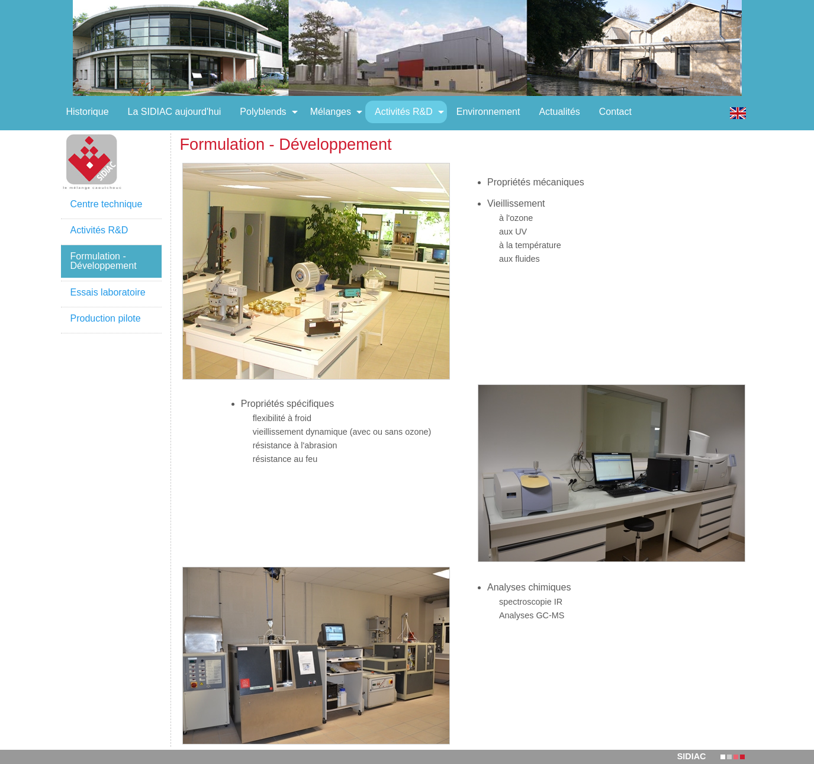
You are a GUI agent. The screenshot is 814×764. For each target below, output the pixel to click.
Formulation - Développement (103, 261)
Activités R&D (99, 230)
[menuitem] (87, 112)
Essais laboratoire (108, 292)
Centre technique (106, 204)
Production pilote (105, 318)
